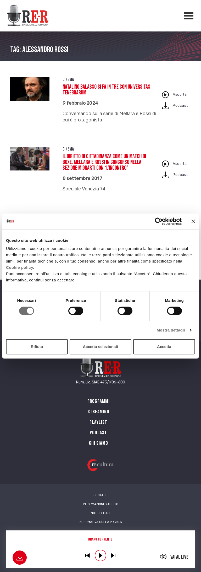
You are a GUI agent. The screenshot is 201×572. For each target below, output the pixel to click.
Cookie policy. (20, 267)
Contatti (100, 495)
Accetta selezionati (100, 346)
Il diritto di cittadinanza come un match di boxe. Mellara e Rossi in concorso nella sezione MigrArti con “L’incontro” (104, 162)
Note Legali (100, 513)
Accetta (164, 346)
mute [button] (163, 556)
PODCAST (98, 433)
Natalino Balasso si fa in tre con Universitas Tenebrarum (106, 89)
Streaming (98, 412)
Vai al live (179, 557)
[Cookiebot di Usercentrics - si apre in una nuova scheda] (159, 221)
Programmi (98, 401)
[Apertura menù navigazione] (189, 15)
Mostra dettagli (171, 330)
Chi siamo (98, 443)
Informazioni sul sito (100, 504)
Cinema (68, 79)
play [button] (100, 555)
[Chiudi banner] (193, 221)
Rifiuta (37, 346)
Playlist (98, 422)
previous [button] (88, 555)
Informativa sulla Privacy (100, 522)
